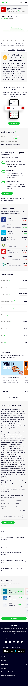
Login (20, 2)
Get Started (8, 522)
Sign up (3, 145)
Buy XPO (14, 123)
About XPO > (11, 50)
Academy (11, 200)
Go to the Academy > (14, 397)
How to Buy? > (21, 50)
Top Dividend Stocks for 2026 (11, 377)
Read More (5, 391)
